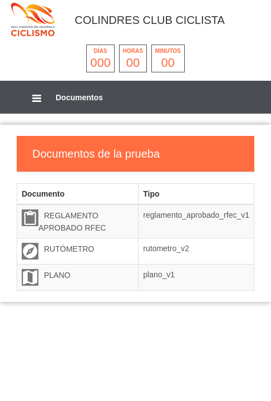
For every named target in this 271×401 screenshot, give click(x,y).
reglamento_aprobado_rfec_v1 (196, 215)
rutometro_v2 (166, 248)
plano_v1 (159, 274)
